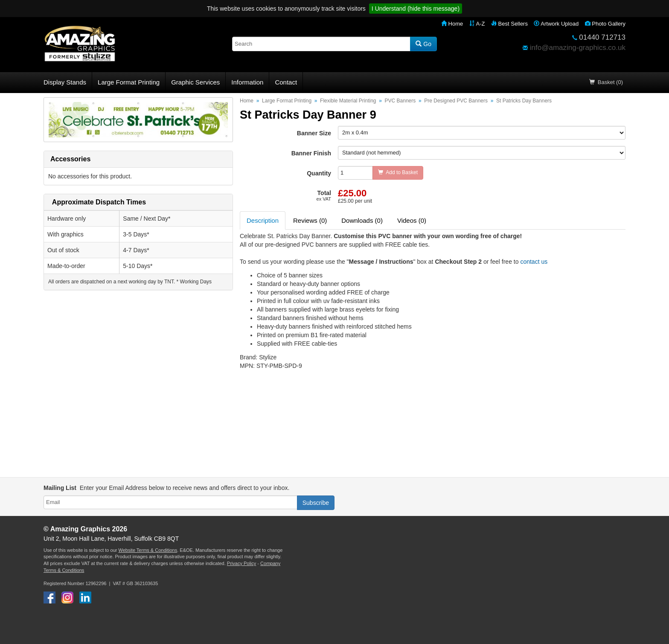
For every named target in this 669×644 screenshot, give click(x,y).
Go (423, 44)
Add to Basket (398, 172)
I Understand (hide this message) (416, 8)
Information (247, 82)
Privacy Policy (241, 563)
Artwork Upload (556, 23)
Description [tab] (263, 220)
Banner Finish (311, 153)
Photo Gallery (605, 23)
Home (452, 23)
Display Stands (65, 82)
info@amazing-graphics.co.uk (577, 48)
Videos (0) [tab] (411, 220)
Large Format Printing (129, 82)
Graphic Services (195, 82)
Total (324, 195)
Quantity (319, 173)
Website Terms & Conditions (147, 550)
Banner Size (314, 133)
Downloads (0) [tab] (362, 220)
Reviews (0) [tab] (310, 220)
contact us (533, 261)
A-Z (477, 23)
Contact (286, 82)
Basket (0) (606, 82)
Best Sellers (509, 23)
